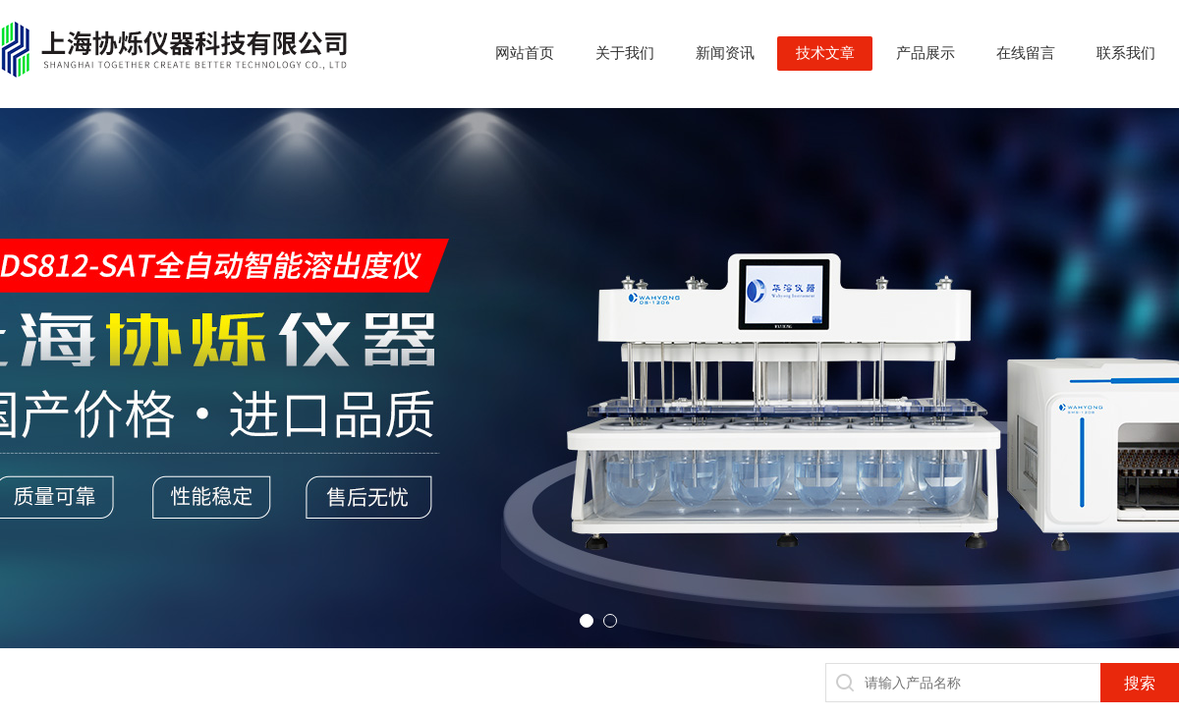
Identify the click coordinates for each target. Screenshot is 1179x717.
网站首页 (524, 53)
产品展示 (925, 53)
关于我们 (624, 53)
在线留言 (1025, 53)
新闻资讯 (725, 53)
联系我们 (1125, 53)
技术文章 (825, 53)
